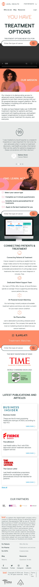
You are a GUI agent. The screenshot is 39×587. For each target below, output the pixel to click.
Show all (4, 487)
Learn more (31, 426)
